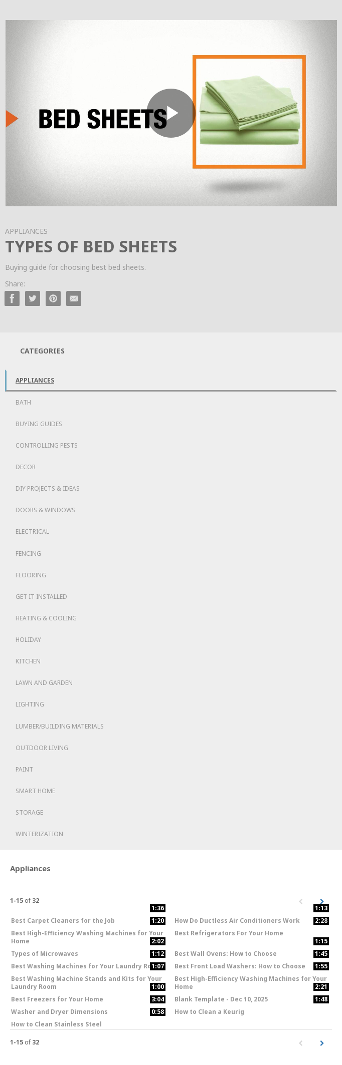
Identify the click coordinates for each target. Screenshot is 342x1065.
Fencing (28, 553)
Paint (24, 769)
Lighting (30, 704)
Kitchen (28, 661)
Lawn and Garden (44, 682)
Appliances (35, 380)
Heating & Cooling (46, 618)
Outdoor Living (42, 748)
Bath (23, 402)
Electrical (32, 531)
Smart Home (35, 791)
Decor (26, 467)
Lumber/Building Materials (60, 726)
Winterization (39, 834)
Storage (29, 812)
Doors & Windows (45, 510)
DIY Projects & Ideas (48, 488)
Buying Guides (39, 424)
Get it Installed (41, 596)
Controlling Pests (47, 445)
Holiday (28, 639)
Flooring (31, 575)
